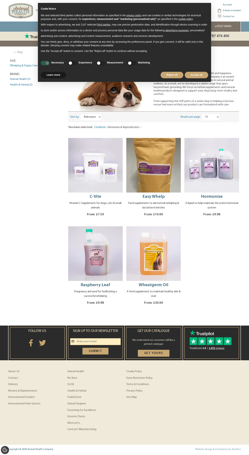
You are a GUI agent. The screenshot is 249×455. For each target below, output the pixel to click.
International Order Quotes (24, 403)
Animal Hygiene (76, 403)
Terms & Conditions (137, 384)
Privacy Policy (134, 390)
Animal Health (75, 371)
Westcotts (73, 423)
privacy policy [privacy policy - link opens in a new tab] (134, 15)
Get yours (153, 353)
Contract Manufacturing (81, 429)
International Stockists (21, 397)
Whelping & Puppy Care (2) (25, 65)
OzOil (70, 384)
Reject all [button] (171, 74)
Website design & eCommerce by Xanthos (218, 449)
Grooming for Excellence (81, 410)
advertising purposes (177, 30)
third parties (103, 24)
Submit (95, 351)
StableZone (74, 397)
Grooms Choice (76, 416)
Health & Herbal (76, 390)
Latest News (223, 26)
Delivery (13, 384)
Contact (13, 378)
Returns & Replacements (22, 390)
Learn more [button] (53, 74)
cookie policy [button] (185, 19)
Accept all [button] (196, 74)
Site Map (131, 397)
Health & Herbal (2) (21, 84)
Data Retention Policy (139, 378)
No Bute (72, 378)
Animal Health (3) (20, 79)
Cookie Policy (134, 371)
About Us (13, 371)
